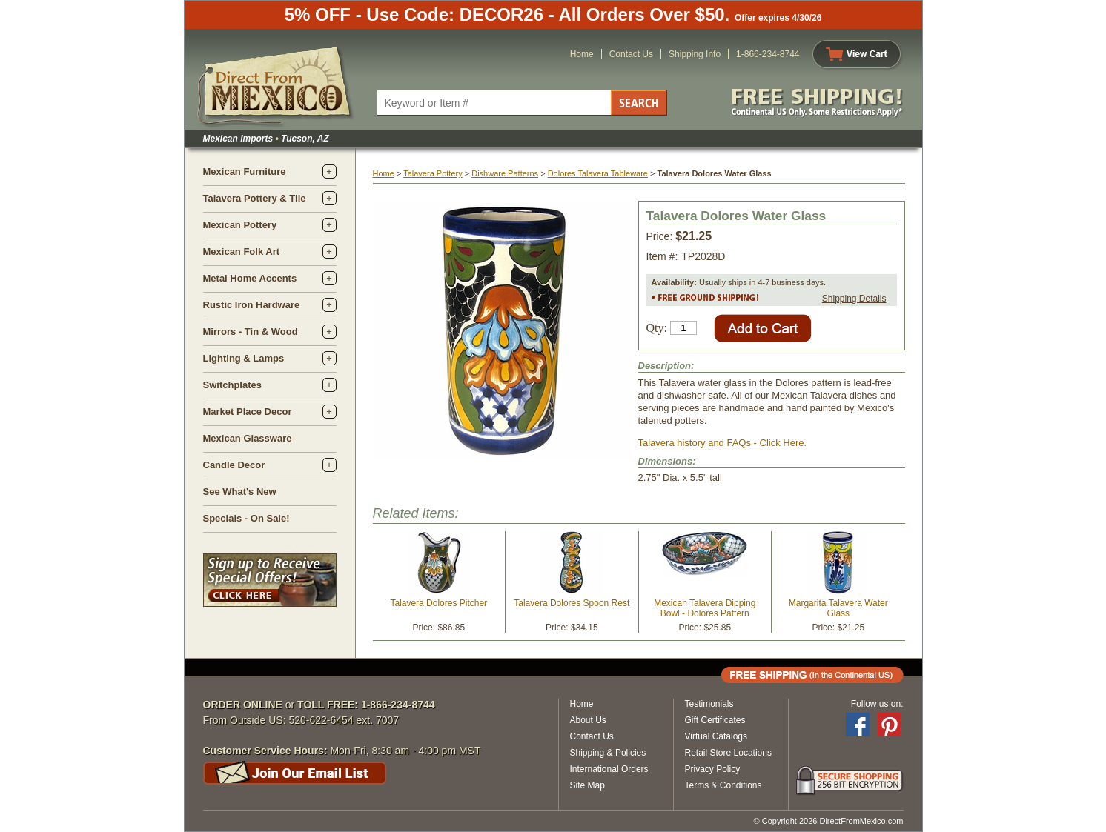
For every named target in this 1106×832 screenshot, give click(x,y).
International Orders (609, 769)
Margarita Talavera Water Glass (838, 608)
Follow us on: (877, 704)
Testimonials (709, 704)
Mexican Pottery (240, 224)
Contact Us (631, 54)
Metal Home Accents (250, 278)
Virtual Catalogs (716, 736)
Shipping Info (695, 54)
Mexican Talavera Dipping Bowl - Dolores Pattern (704, 608)
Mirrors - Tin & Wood (250, 331)
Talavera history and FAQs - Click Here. (722, 442)
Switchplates (232, 384)
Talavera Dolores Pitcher (438, 603)
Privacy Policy (713, 769)
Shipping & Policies (608, 753)
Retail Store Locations (728, 753)
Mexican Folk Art (241, 251)
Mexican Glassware (247, 438)
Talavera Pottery (432, 173)
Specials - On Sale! (246, 518)
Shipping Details (854, 298)
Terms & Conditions (723, 785)
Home (582, 54)
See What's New (239, 491)
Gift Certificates (715, 720)
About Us (588, 720)
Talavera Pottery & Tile (254, 198)
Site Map (587, 785)
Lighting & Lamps (244, 358)
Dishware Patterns (504, 173)
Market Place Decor (247, 411)
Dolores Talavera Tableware (598, 173)
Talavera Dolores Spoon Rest (571, 603)
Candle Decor (234, 464)
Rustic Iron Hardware (251, 304)
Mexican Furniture (244, 171)
